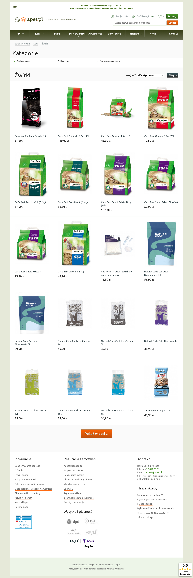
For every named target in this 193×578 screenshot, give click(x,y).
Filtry (173, 75)
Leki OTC (68, 488)
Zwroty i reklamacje (74, 502)
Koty (39, 33)
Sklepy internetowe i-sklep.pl (96, 565)
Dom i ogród (115, 33)
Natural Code (21, 507)
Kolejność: (131, 75)
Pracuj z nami (21, 475)
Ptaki (58, 33)
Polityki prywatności (115, 569)
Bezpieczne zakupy (73, 470)
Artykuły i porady (23, 498)
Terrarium (135, 33)
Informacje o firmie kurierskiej (79, 498)
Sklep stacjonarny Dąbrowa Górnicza (33, 488)
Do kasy (172, 16)
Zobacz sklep (146, 504)
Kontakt (173, 33)
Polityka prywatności (25, 479)
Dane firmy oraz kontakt (27, 466)
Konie (154, 33)
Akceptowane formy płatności (79, 479)
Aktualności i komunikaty (27, 493)
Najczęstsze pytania (74, 475)
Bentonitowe (22, 61)
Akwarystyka (96, 33)
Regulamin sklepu (73, 493)
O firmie (19, 470)
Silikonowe (62, 61)
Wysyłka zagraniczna (74, 484)
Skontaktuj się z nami (150, 479)
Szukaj (172, 22)
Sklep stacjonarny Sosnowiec (29, 484)
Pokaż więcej (95, 434)
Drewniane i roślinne (108, 61)
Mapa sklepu (21, 502)
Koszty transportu (73, 466)
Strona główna (22, 43)
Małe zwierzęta (77, 35)
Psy (20, 33)
